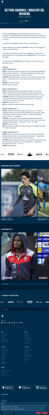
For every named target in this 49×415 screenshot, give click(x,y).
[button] (47, 404)
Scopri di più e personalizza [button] (8, 412)
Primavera (13, 34)
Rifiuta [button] (38, 412)
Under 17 (26, 47)
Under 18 (16, 43)
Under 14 (17, 61)
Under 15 (30, 53)
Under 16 (30, 55)
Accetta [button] (44, 412)
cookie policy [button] (16, 406)
